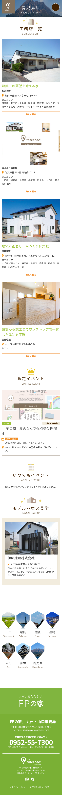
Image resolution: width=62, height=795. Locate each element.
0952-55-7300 (31, 742)
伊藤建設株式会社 (21, 557)
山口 (8, 634)
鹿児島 (37, 665)
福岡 (23, 634)
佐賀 (37, 634)
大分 (8, 665)
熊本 (23, 665)
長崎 (52, 634)
